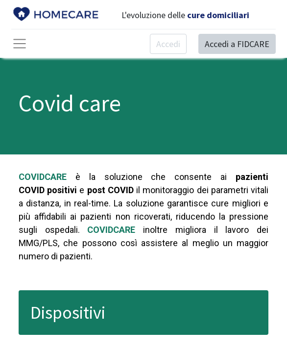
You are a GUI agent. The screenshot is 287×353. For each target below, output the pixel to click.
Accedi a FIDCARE (237, 44)
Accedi (168, 44)
